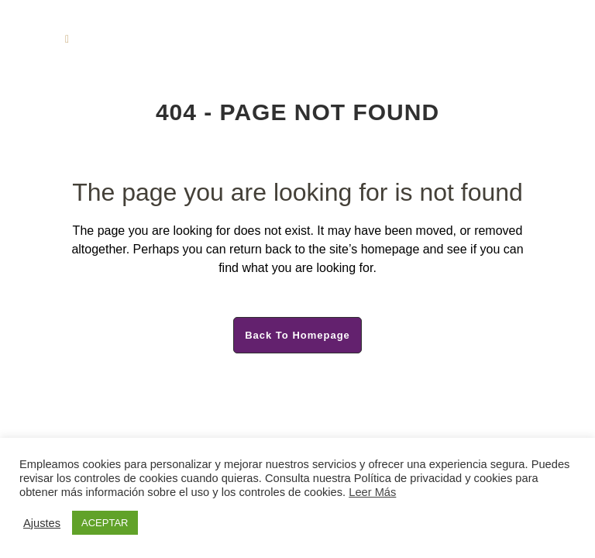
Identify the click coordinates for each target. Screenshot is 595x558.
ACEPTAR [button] (104, 523)
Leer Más (372, 492)
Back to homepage (297, 335)
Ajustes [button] (41, 523)
